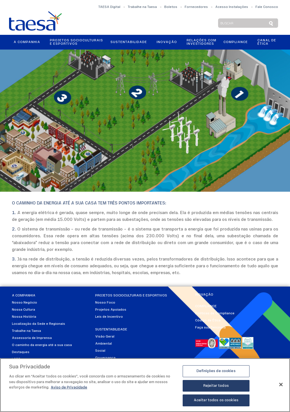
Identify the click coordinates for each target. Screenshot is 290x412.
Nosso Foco (105, 302)
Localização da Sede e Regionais (38, 324)
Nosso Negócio (24, 302)
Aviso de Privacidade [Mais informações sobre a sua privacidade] (69, 387)
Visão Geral (104, 336)
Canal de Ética (266, 42)
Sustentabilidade (128, 42)
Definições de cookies (216, 371)
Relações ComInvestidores (201, 42)
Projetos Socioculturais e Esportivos (76, 42)
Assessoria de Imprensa (32, 338)
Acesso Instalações (231, 7)
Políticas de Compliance (214, 313)
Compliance (235, 42)
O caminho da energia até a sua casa (42, 345)
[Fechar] (281, 384)
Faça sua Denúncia (210, 327)
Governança (105, 358)
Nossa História (24, 317)
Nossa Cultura (23, 309)
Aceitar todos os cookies (216, 400)
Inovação (167, 42)
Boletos (170, 7)
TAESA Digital (109, 7)
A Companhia (27, 42)
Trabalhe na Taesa (142, 7)
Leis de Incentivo (109, 317)
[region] (145, 385)
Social (100, 351)
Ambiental (103, 343)
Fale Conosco (266, 7)
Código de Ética (208, 320)
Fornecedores (196, 7)
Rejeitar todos (216, 386)
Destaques (20, 352)
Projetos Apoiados (110, 309)
